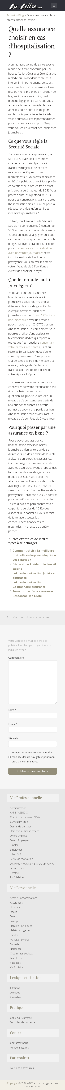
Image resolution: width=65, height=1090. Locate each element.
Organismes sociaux (21, 953)
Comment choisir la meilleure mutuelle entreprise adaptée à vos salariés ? (34, 555)
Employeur (16, 849)
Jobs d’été (15, 854)
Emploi (14, 845)
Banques (15, 907)
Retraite (14, 872)
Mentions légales (19, 1047)
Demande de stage (21, 826)
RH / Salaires (17, 877)
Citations (15, 988)
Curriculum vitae (19, 821)
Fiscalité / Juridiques (21, 925)
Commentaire (16, 657)
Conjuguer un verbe (21, 1017)
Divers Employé (18, 835)
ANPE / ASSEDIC (19, 812)
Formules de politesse (22, 1022)
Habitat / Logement (21, 930)
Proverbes (15, 997)
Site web (13, 738)
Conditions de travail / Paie (25, 817)
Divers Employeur (19, 840)
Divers (13, 916)
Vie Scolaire (16, 967)
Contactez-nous (19, 1043)
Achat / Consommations (23, 898)
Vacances (15, 962)
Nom (12, 709)
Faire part (15, 921)
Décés (13, 912)
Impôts (14, 935)
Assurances (16, 902)
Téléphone (16, 958)
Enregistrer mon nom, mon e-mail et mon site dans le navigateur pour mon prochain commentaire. (33, 757)
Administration (18, 808)
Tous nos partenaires (22, 1068)
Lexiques (15, 992)
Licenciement (17, 868)
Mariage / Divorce (19, 939)
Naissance (15, 948)
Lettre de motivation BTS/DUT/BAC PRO (32, 863)
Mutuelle (15, 944)
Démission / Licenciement (24, 831)
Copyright (12, 1083)
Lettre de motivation (21, 859)
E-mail (12, 724)
